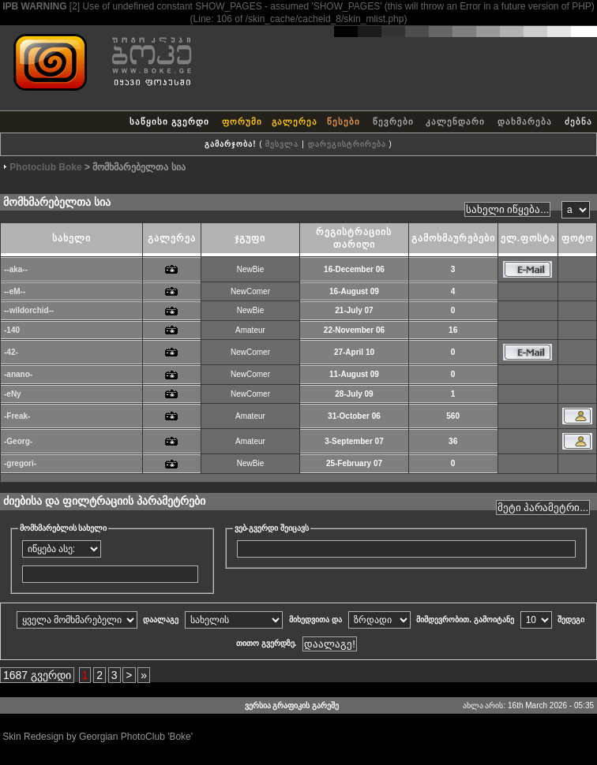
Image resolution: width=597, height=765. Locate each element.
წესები (343, 121)
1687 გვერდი (37, 675)
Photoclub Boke (45, 167)
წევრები (393, 121)
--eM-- (14, 291)
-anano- (18, 374)
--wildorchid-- (29, 310)
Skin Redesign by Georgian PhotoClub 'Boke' (97, 736)
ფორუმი (242, 121)
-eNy (12, 394)
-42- (11, 352)
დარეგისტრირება (347, 144)
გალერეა (294, 121)
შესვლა (281, 144)
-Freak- (17, 416)
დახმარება (525, 121)
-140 (12, 330)
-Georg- (18, 441)
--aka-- (16, 269)
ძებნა (578, 121)
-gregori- (20, 463)
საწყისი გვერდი (169, 121)
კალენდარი (455, 121)
